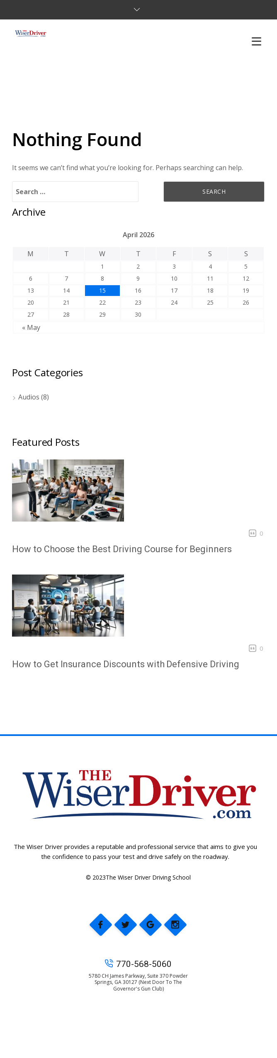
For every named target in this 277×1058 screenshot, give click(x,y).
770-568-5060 (138, 964)
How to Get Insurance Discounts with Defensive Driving (125, 664)
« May (31, 327)
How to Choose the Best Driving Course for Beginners (122, 549)
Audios (28, 397)
